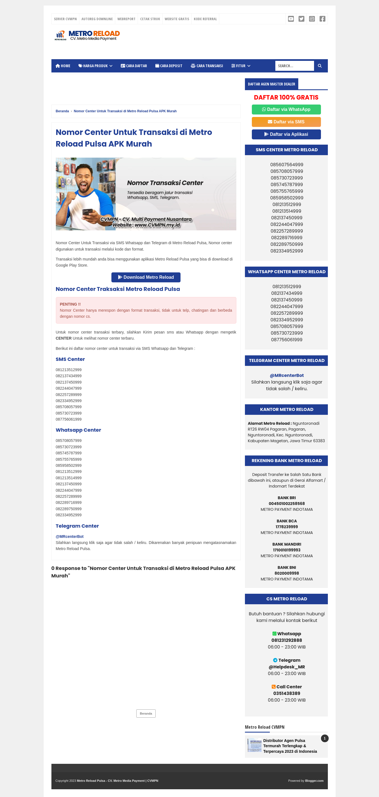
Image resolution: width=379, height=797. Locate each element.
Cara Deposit (168, 65)
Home (63, 65)
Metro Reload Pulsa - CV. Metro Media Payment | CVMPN (117, 780)
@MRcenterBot (70, 536)
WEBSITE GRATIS (177, 18)
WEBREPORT (126, 18)
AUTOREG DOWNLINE (97, 18)
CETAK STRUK (150, 18)
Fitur (238, 65)
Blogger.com (314, 780)
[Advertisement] (221, 40)
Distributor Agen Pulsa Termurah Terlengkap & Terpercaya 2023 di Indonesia (290, 746)
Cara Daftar (134, 65)
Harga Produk (93, 65)
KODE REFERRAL (205, 18)
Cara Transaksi (207, 65)
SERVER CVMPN (65, 18)
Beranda (146, 713)
